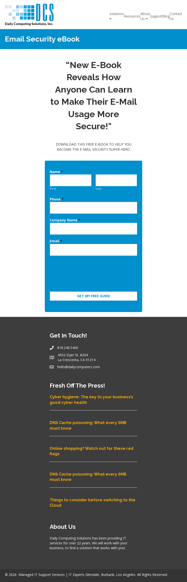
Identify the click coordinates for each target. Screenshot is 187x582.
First (53, 186)
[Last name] (116, 179)
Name (56, 172)
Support (156, 16)
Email (56, 235)
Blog (166, 16)
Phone (57, 197)
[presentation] (87, 266)
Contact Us (176, 16)
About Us (145, 16)
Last (99, 186)
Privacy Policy (126, 575)
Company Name (65, 216)
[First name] (71, 179)
